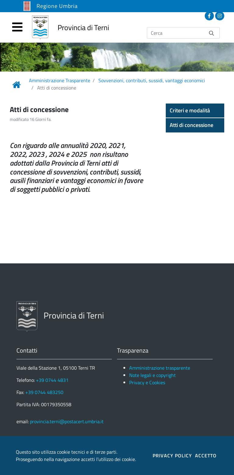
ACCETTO (206, 455)
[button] (195, 110)
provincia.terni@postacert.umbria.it (67, 421)
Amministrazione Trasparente (59, 80)
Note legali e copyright (152, 375)
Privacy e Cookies (147, 382)
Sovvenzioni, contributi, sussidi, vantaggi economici (151, 80)
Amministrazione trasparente (159, 367)
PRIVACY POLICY (172, 455)
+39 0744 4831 (52, 380)
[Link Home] (16, 85)
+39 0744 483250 (44, 392)
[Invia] (211, 33)
